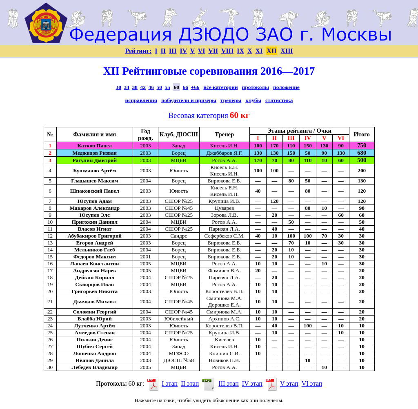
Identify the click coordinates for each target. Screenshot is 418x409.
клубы (253, 100)
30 (118, 87)
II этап (190, 383)
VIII (227, 50)
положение (286, 87)
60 (176, 87)
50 (159, 87)
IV (183, 50)
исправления (141, 100)
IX (240, 50)
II (162, 50)
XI (259, 50)
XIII (286, 50)
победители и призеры (188, 100)
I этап (170, 383)
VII (213, 50)
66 (185, 87)
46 (151, 87)
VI (201, 50)
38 (135, 87)
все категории (221, 87)
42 (143, 87)
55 (167, 87)
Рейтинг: (138, 50)
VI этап (312, 383)
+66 (195, 87)
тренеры (230, 100)
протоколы (255, 87)
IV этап (252, 383)
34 (126, 87)
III (173, 50)
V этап (289, 383)
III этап (228, 383)
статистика (279, 100)
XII (271, 50)
